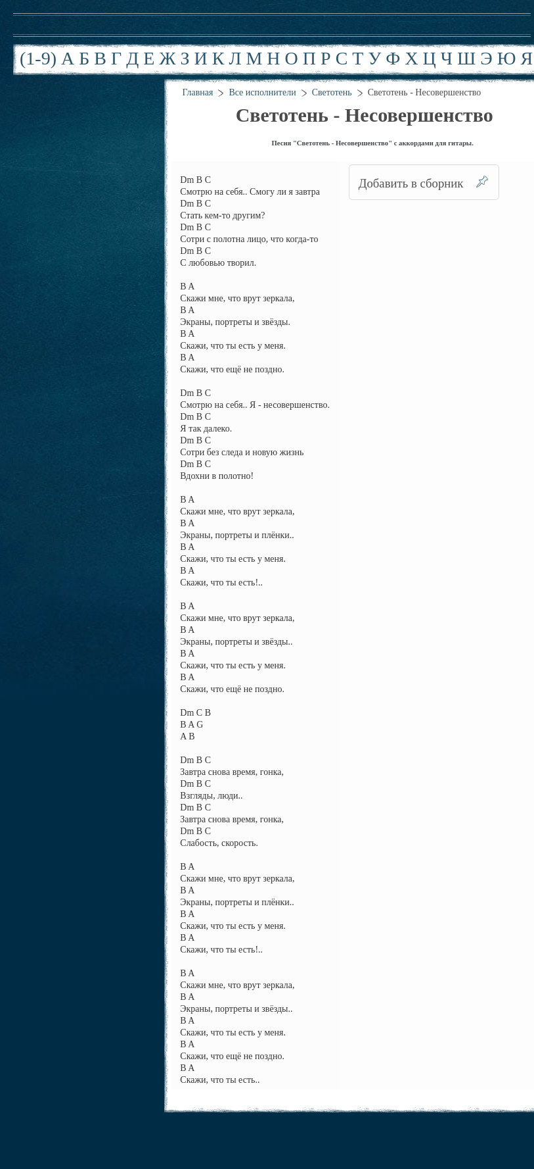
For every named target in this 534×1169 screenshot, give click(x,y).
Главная (197, 92)
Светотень (332, 92)
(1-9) (38, 58)
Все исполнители (262, 92)
